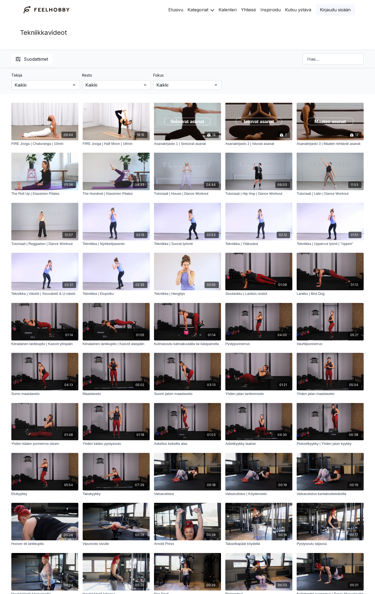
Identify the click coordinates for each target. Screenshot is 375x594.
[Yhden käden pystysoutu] (116, 443)
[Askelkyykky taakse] (258, 443)
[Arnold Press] (187, 544)
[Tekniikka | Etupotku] (116, 293)
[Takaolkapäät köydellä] (258, 544)
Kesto (87, 75)
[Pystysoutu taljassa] (330, 544)
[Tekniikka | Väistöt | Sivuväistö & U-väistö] (44, 293)
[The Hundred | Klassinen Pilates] (116, 193)
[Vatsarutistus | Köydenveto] (258, 494)
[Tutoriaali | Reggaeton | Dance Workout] (44, 244)
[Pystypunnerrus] (258, 344)
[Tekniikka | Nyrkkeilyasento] (116, 244)
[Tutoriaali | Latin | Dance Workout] (330, 193)
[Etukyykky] (44, 494)
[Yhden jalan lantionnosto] (258, 394)
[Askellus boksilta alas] (187, 443)
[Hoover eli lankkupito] (44, 544)
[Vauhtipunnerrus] (330, 344)
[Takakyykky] (116, 494)
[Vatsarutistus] (187, 494)
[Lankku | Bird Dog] (330, 293)
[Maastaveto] (116, 394)
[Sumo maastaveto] (44, 394)
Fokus (158, 75)
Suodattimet (32, 59)
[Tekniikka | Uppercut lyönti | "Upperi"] (330, 244)
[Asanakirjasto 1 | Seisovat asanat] (187, 143)
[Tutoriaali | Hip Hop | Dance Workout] (258, 193)
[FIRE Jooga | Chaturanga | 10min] (44, 143)
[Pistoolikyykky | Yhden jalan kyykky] (330, 443)
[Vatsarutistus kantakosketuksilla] (330, 494)
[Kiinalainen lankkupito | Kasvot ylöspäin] (44, 344)
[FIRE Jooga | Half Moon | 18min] (116, 143)
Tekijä (16, 75)
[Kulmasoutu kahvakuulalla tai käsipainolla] (187, 344)
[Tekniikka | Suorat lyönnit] (187, 244)
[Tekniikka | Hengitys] (187, 293)
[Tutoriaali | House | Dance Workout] (187, 193)
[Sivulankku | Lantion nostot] (258, 293)
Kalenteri (228, 9)
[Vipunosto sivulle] (116, 544)
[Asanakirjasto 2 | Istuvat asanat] (258, 143)
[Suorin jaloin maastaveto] (187, 394)
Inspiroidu (270, 9)
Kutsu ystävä (298, 9)
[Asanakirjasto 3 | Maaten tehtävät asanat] (330, 143)
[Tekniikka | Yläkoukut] (258, 244)
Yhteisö (248, 9)
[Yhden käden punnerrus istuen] (44, 443)
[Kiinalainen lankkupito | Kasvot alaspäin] (116, 344)
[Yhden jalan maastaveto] (330, 394)
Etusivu (175, 9)
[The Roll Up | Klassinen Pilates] (44, 193)
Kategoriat (201, 9)
